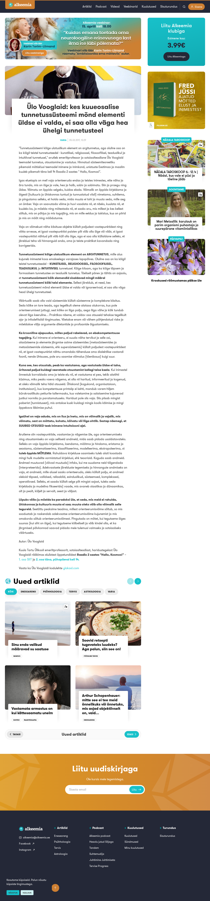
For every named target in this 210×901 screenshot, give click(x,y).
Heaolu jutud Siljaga (101, 841)
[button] (130, 581)
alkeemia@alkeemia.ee (34, 837)
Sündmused (131, 841)
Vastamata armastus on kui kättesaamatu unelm (32, 710)
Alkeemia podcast (99, 835)
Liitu (136, 789)
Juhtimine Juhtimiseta (102, 860)
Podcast (101, 6)
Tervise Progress (98, 866)
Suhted (16, 720)
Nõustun (13, 893)
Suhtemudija (96, 853)
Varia (63, 140)
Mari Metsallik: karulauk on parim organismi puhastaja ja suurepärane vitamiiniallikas (176, 225)
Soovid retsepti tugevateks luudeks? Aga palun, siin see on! (101, 644)
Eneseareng (28, 591)
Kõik (11, 591)
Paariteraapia (30, 720)
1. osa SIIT (25, 559)
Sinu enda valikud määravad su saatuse (30, 646)
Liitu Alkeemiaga (176, 56)
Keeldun (27, 893)
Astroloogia (92, 591)
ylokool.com (71, 568)
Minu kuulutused (134, 847)
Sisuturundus (168, 6)
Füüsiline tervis (91, 656)
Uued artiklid (36, 581)
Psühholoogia (52, 591)
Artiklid (87, 6)
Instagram (27, 849)
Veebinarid (131, 6)
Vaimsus (16, 656)
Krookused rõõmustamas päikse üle (176, 280)
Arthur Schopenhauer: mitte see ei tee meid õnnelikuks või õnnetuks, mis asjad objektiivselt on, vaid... (103, 704)
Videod (115, 6)
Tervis (73, 591)
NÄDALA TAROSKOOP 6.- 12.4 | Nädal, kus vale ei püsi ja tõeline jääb (176, 175)
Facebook (27, 843)
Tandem (94, 847)
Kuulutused (149, 6)
